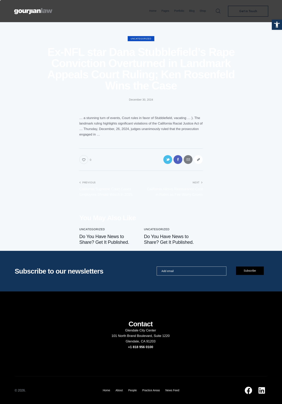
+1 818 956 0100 (140, 347)
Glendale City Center (140, 330)
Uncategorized (141, 38)
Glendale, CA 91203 (140, 341)
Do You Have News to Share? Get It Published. (104, 239)
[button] (277, 25)
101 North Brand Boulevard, (132, 336)
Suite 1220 (162, 336)
